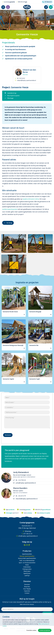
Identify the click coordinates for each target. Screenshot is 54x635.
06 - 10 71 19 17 (21, 78)
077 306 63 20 (47, 2)
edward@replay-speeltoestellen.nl (26, 80)
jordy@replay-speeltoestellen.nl (26, 484)
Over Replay (27, 590)
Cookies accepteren (44, 630)
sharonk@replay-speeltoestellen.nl (27, 500)
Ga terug (8, 223)
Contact (27, 594)
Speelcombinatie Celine (31, 199)
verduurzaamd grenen (9, 209)
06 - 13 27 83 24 (21, 481)
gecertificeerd (46, 511)
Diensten (27, 586)
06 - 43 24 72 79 (21, 497)
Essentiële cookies (31, 630)
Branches (27, 588)
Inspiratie (27, 592)
